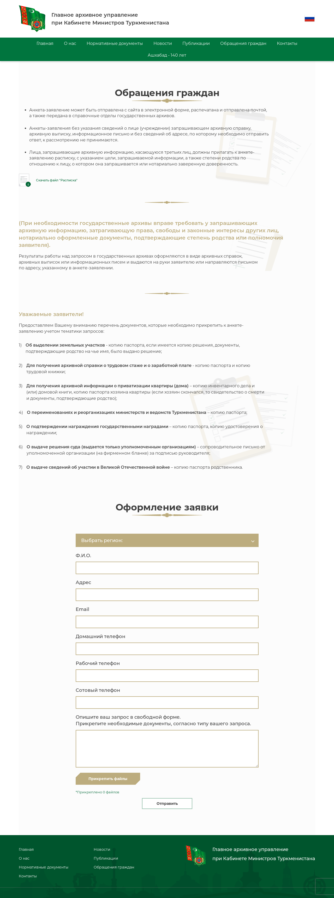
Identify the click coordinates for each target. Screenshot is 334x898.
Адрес (83, 582)
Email (82, 609)
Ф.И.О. (83, 555)
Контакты (287, 43)
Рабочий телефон (98, 663)
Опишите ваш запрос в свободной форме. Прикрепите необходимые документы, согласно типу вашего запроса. (163, 720)
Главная (45, 43)
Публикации (196, 43)
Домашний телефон (100, 636)
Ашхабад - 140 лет (167, 55)
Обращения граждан (243, 43)
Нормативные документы (115, 43)
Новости (162, 43)
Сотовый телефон (98, 690)
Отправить (167, 803)
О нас (70, 43)
